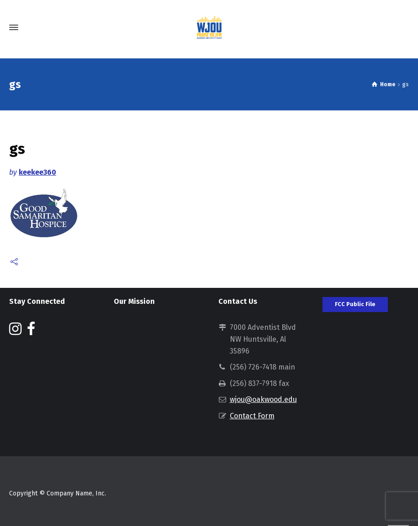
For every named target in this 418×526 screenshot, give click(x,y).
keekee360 (37, 172)
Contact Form (252, 415)
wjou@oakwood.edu (263, 399)
